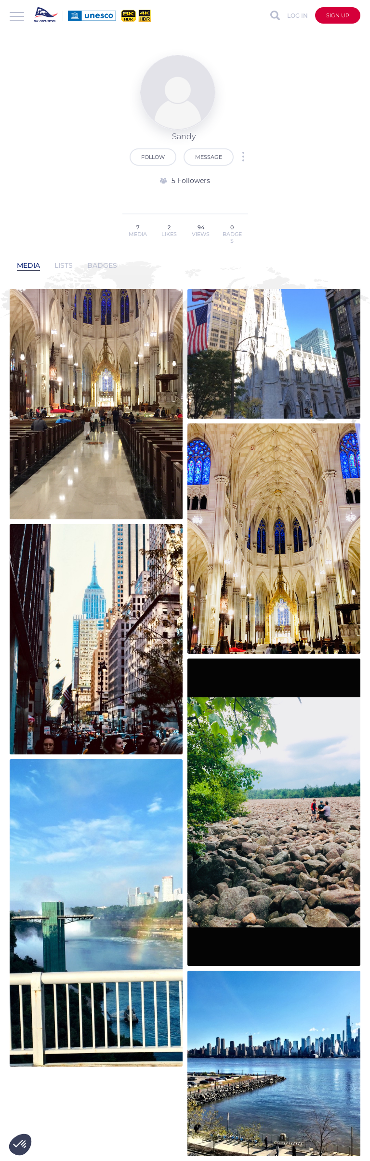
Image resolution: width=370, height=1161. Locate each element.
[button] (20, 1144)
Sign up (337, 15)
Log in (297, 15)
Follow (153, 157)
